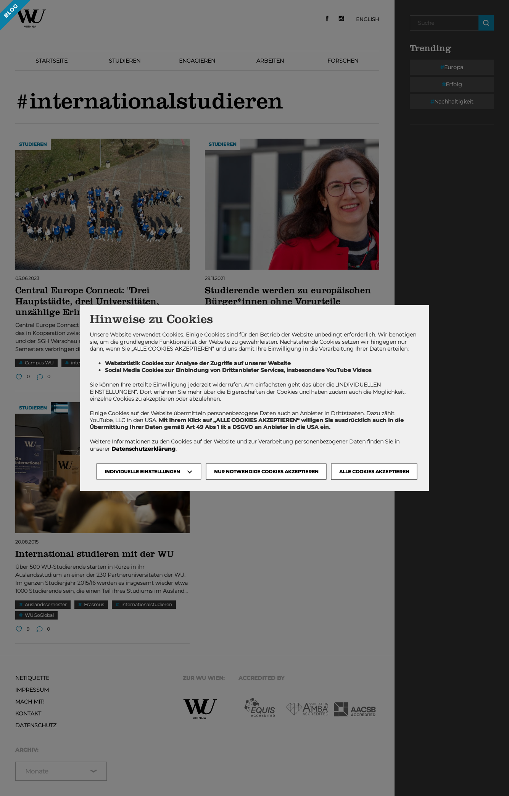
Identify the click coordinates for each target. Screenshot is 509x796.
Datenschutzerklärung (143, 448)
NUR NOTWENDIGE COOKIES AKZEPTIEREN (266, 471)
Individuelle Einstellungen (142, 471)
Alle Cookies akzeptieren (374, 471)
